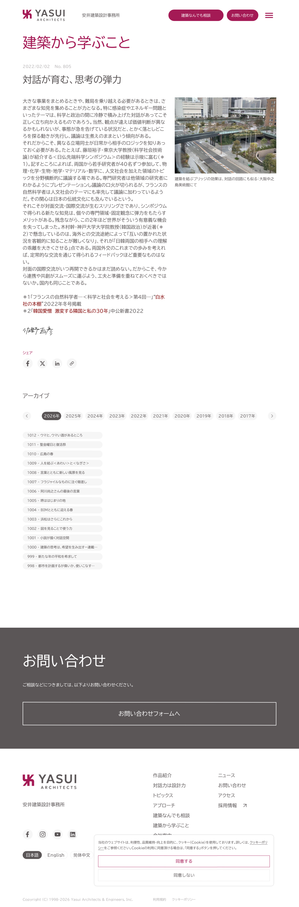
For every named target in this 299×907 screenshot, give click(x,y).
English (55, 855)
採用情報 (227, 805)
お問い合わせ (242, 15)
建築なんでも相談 (171, 815)
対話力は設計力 (169, 785)
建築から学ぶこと (171, 825)
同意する (238, 873)
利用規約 (159, 899)
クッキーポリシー (184, 899)
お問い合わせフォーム (149, 714)
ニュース (226, 775)
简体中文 (81, 855)
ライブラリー (166, 855)
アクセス (226, 795)
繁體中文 (107, 855)
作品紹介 (162, 775)
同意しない (238, 887)
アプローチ (164, 805)
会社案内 (162, 835)
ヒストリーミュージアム (176, 845)
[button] (27, 416)
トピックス (163, 795)
